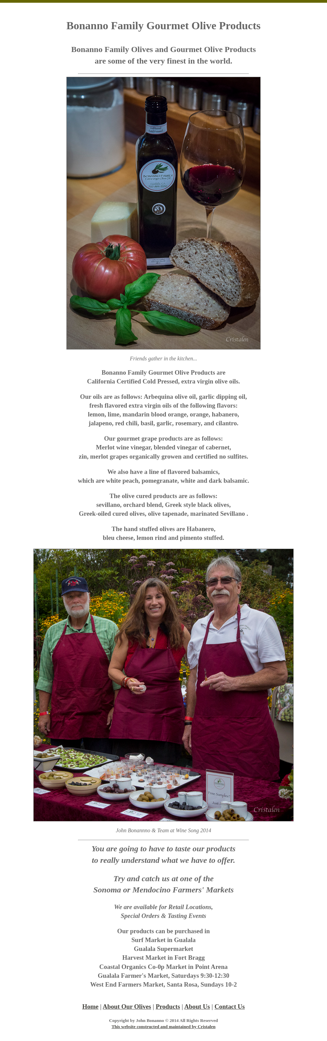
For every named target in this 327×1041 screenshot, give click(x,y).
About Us (197, 1006)
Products (168, 1006)
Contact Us (230, 1006)
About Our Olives (127, 1006)
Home (90, 1006)
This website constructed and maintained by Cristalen (163, 1026)
